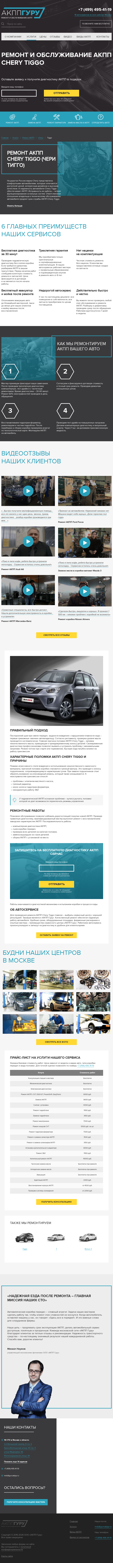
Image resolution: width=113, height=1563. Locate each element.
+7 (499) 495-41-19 (95, 9)
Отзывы (55, 36)
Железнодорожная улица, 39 (17, 1456)
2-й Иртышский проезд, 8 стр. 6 (18, 1444)
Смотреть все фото (56, 1042)
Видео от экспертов (79, 1537)
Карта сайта (7, 1556)
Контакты (102, 36)
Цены (43, 36)
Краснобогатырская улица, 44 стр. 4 (20, 1448)
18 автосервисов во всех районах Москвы (93, 15)
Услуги (31, 36)
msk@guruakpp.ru (11, 1475)
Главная (74, 1521)
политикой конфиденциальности (16, 1548)
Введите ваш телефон (12, 87)
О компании (13, 36)
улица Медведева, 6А (13, 1452)
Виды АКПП (84, 36)
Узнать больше (14, 205)
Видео (68, 36)
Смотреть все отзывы (56, 635)
